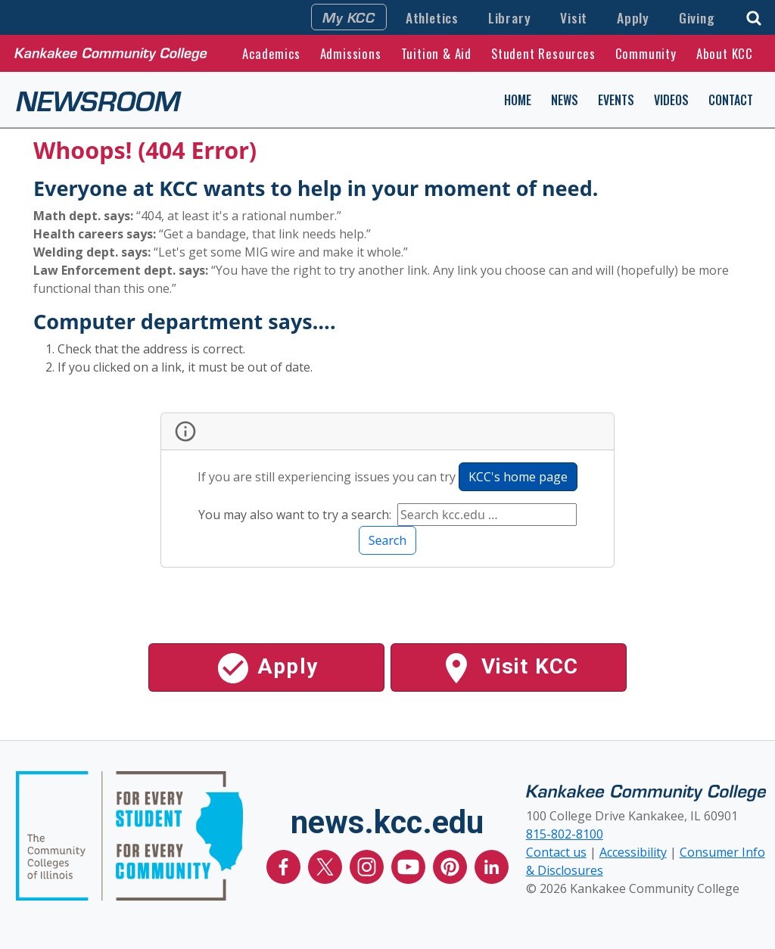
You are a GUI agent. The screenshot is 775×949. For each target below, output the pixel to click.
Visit (573, 17)
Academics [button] (271, 53)
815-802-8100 (564, 834)
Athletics (432, 17)
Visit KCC (508, 668)
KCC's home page (518, 476)
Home (517, 100)
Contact (730, 100)
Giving (697, 17)
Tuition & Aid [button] (436, 53)
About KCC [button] (724, 53)
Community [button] (646, 53)
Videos (671, 100)
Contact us (556, 852)
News (564, 100)
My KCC (348, 16)
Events (616, 100)
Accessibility (633, 852)
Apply (633, 17)
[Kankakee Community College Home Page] (111, 53)
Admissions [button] (350, 53)
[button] (753, 16)
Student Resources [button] (543, 53)
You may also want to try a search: (296, 514)
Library (509, 17)
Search (388, 540)
